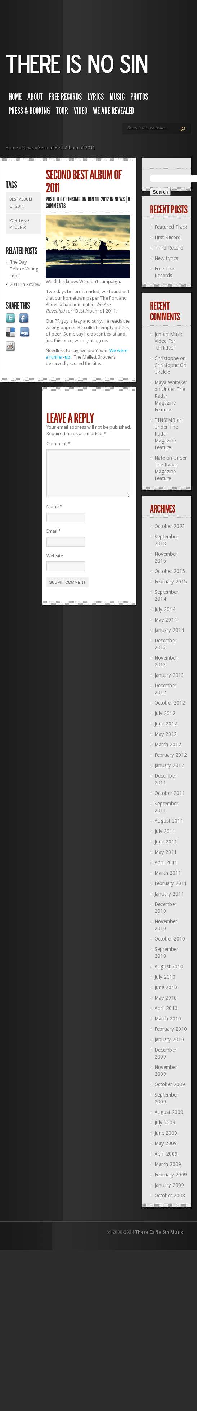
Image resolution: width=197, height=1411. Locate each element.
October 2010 (170, 939)
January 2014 (169, 630)
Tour (62, 111)
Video (80, 111)
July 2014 (165, 609)
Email (53, 539)
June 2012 (166, 724)
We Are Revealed (113, 111)
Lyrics (96, 97)
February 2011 (171, 883)
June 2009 (166, 1133)
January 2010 (169, 1039)
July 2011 (165, 831)
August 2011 (169, 821)
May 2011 (166, 852)
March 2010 (168, 1018)
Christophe (167, 358)
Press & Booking (29, 111)
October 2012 (170, 703)
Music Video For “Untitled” (169, 341)
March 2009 (168, 1164)
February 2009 (171, 1175)
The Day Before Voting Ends (24, 268)
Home (15, 97)
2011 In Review (25, 284)
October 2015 (170, 571)
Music (117, 97)
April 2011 (166, 862)
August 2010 (169, 966)
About (35, 97)
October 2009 (170, 1084)
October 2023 (170, 526)
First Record (168, 237)
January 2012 (169, 765)
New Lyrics (166, 258)
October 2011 (170, 793)
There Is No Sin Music (159, 1232)
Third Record (169, 248)
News (28, 147)
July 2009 (165, 1122)
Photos (139, 97)
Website (54, 564)
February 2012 (171, 755)
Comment (58, 443)
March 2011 (168, 873)
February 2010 (171, 1029)
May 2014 (166, 620)
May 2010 (166, 998)
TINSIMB (73, 199)
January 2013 (169, 675)
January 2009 (169, 1185)
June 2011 (166, 842)
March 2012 (168, 744)
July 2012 (165, 713)
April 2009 (166, 1154)
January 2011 (169, 894)
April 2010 (166, 1008)
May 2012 (166, 734)
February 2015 (171, 581)
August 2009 (169, 1112)
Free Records (65, 97)
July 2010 (165, 977)
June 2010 (166, 987)
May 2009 (166, 1143)
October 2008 (170, 1195)
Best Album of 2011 (20, 203)
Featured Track (171, 227)
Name (54, 515)
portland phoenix (19, 224)
